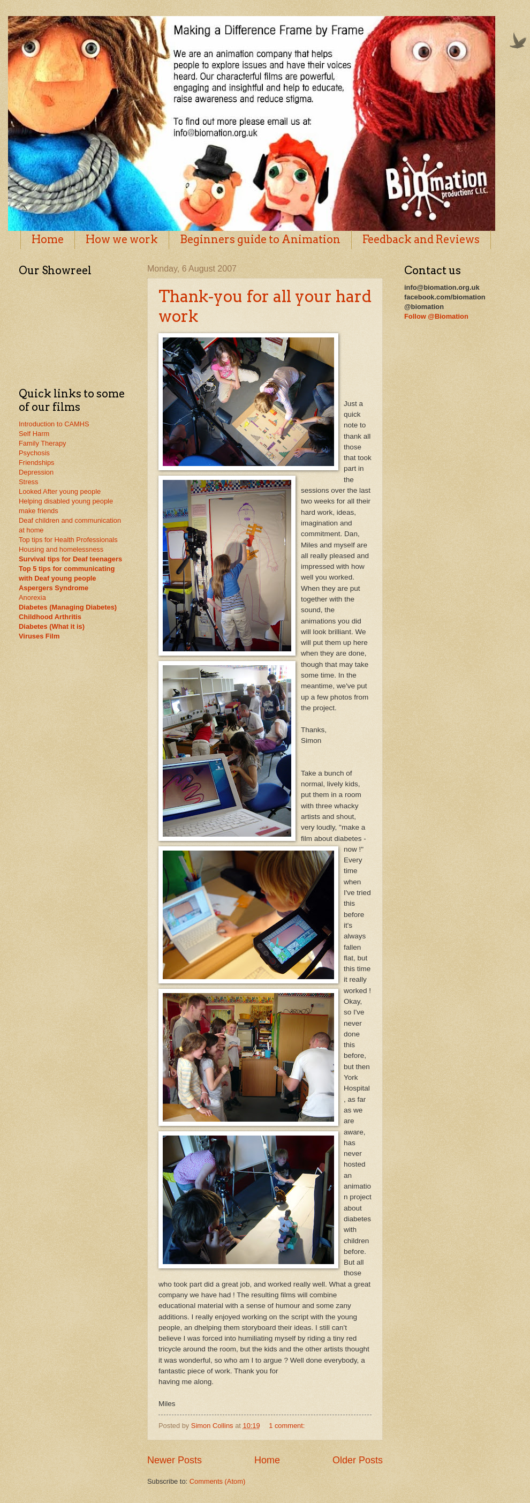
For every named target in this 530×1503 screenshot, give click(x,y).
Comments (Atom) (217, 1481)
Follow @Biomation (436, 316)
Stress (29, 482)
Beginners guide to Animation (260, 239)
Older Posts (357, 1460)
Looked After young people (60, 491)
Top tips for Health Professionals (68, 540)
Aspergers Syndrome (53, 588)
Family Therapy (42, 443)
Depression (36, 472)
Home (48, 239)
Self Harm (34, 434)
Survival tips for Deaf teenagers (70, 559)
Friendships (37, 463)
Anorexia (32, 597)
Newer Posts (174, 1460)
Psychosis (34, 453)
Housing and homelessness (61, 549)
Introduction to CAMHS (54, 424)
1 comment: (288, 1426)
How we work (122, 239)
